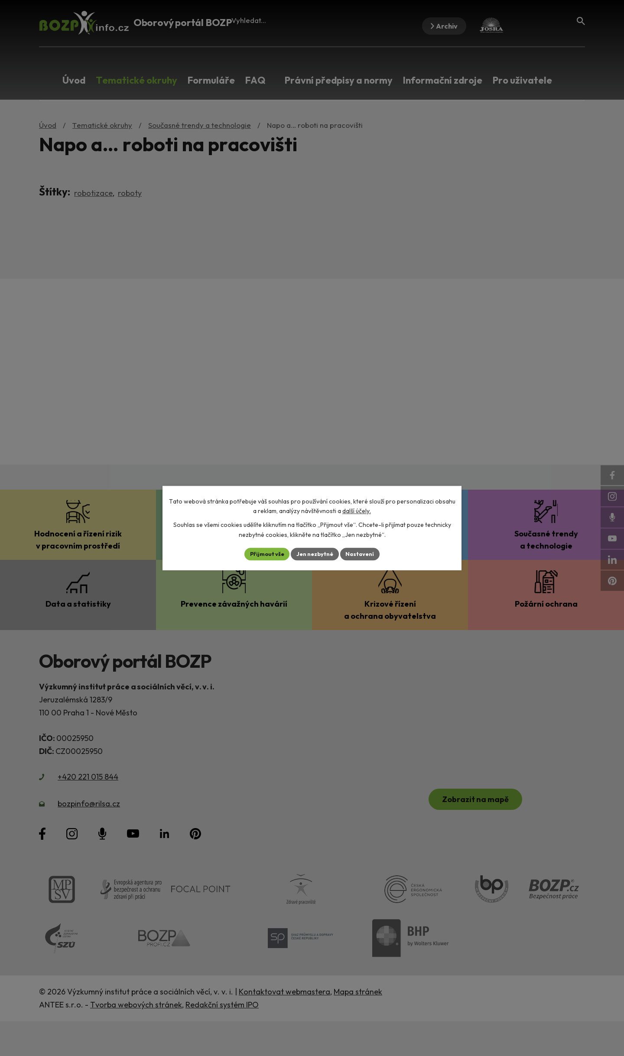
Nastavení (364, 554)
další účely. (356, 510)
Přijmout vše (262, 554)
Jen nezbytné (315, 554)
